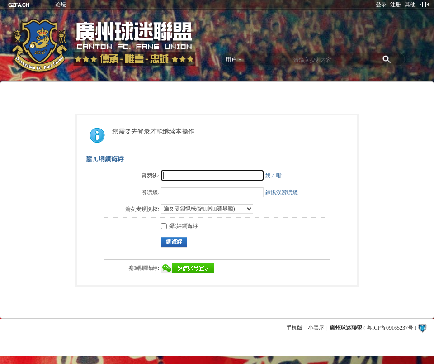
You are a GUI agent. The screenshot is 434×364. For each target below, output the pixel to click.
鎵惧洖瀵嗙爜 (281, 192)
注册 (395, 4)
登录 (381, 4)
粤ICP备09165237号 (390, 328)
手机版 (294, 328)
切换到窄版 (423, 4)
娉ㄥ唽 (273, 175)
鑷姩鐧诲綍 (179, 226)
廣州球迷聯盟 (346, 328)
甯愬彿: (150, 175)
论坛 (60, 4)
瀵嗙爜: (150, 192)
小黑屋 (316, 328)
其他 (410, 4)
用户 (231, 60)
